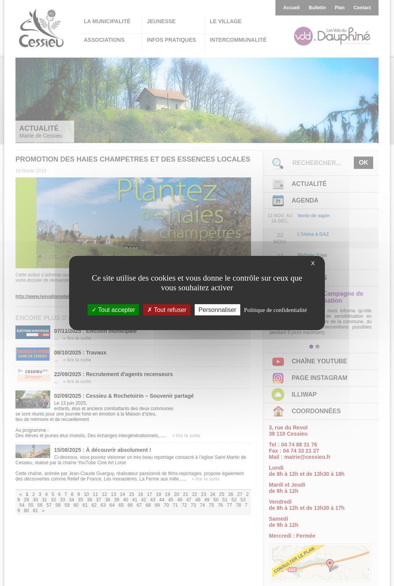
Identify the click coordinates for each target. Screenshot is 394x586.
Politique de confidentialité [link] (275, 310)
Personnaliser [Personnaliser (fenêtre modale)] (217, 310)
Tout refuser (167, 310)
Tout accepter (113, 310)
